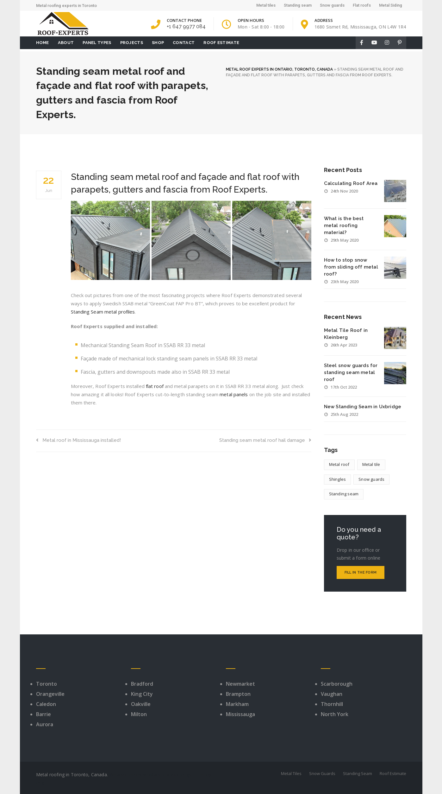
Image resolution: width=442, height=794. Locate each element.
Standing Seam (357, 773)
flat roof (155, 386)
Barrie (43, 714)
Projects (131, 42)
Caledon (46, 704)
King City (142, 693)
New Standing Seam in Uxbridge (363, 407)
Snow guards (332, 5)
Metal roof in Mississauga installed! (78, 440)
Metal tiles (266, 5)
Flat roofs (362, 5)
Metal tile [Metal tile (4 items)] (371, 464)
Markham (237, 704)
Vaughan (331, 693)
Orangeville (50, 693)
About (66, 42)
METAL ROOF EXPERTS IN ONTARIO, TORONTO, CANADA (279, 69)
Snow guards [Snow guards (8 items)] (371, 479)
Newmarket (240, 683)
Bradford (142, 683)
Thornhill (332, 704)
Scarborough (336, 683)
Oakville (141, 704)
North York (334, 714)
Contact (184, 42)
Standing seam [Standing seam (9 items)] (344, 494)
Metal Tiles (291, 773)
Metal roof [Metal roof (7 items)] (339, 464)
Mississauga (240, 714)
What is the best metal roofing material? (344, 225)
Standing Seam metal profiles (103, 311)
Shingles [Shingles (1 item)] (337, 479)
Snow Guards (322, 773)
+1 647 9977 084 (186, 26)
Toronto (46, 683)
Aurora (44, 724)
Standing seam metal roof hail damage (265, 440)
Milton (139, 714)
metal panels (234, 394)
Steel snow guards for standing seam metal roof (351, 372)
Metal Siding (390, 5)
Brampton (238, 693)
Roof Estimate (221, 42)
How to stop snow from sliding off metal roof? (351, 267)
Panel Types (97, 42)
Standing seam (298, 5)
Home (42, 42)
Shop (158, 42)
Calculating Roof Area (351, 183)
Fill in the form (361, 572)
